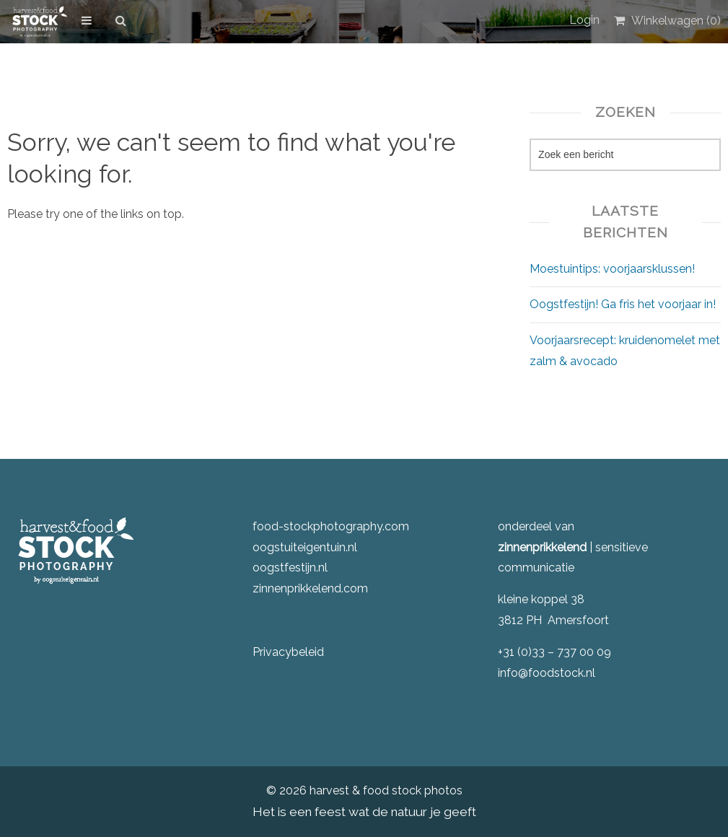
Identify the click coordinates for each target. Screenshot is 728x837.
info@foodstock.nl (546, 673)
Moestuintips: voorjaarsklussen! (612, 269)
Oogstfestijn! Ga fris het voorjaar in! (623, 304)
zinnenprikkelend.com (310, 588)
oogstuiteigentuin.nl (305, 547)
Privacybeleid (288, 652)
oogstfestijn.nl (290, 567)
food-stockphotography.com (331, 526)
